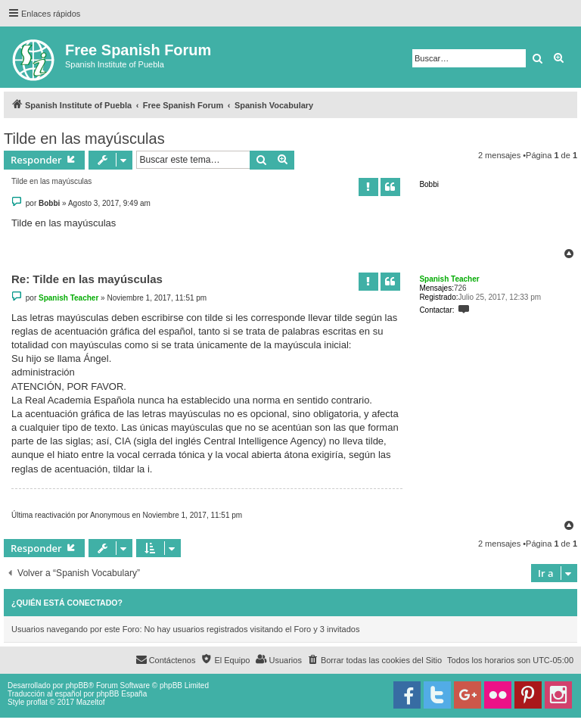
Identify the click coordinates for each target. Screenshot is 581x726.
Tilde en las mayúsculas (84, 138)
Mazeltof (90, 702)
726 (460, 288)
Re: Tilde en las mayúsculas (87, 279)
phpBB (77, 685)
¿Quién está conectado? (67, 602)
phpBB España (121, 694)
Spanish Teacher (449, 279)
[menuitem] (374, 660)
